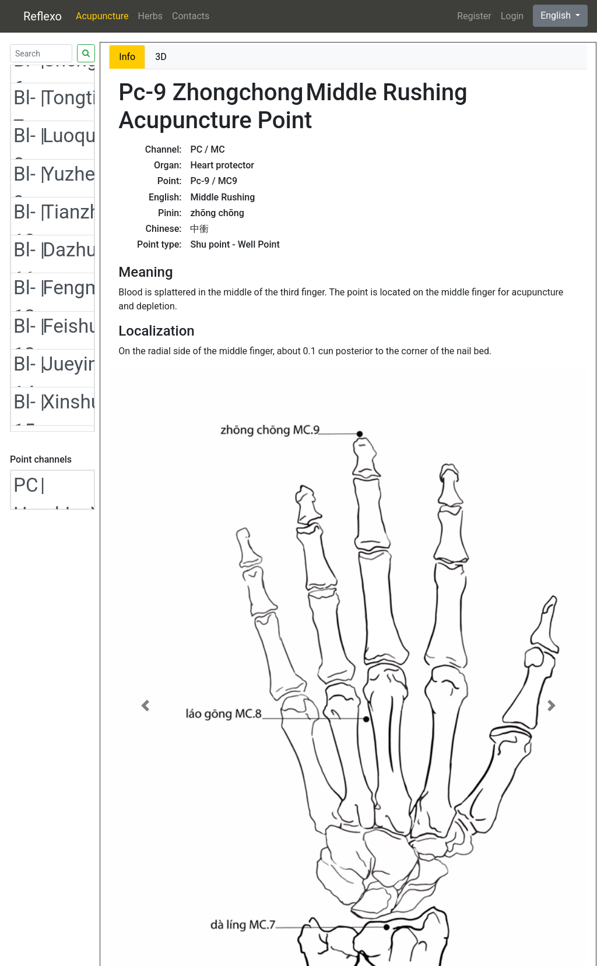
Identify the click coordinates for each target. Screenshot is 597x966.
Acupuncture (102, 16)
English (556, 15)
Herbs (150, 16)
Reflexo (42, 16)
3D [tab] (161, 56)
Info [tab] (127, 56)
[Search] (41, 53)
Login (512, 16)
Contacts (190, 16)
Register (474, 16)
